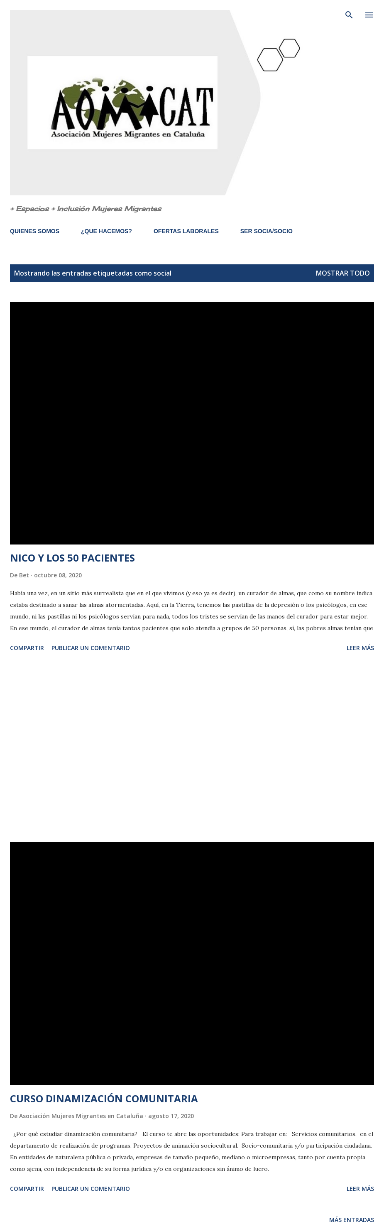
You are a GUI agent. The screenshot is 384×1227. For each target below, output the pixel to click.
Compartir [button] (27, 648)
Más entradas (351, 1220)
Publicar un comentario (90, 648)
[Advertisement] (192, 748)
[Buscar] (349, 15)
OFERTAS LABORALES (186, 231)
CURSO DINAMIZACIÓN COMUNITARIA (104, 1098)
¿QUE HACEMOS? (106, 231)
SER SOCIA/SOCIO (266, 231)
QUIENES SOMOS (34, 231)
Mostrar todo (343, 273)
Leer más (360, 648)
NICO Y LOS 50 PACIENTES (72, 557)
